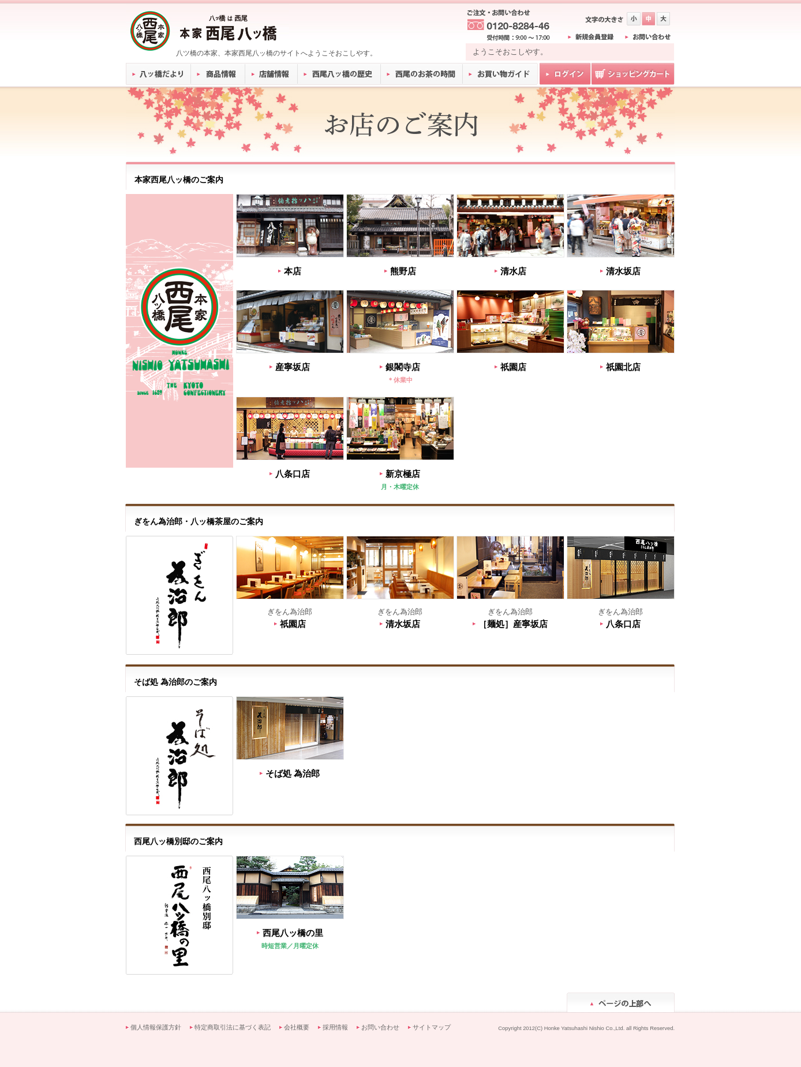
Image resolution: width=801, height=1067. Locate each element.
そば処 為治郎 (292, 773)
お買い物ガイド (500, 74)
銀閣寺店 (402, 367)
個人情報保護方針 (155, 1027)
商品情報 (218, 74)
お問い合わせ (380, 1027)
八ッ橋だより (158, 74)
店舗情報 (272, 74)
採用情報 (335, 1027)
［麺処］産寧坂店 (513, 624)
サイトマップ (432, 1027)
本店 (292, 271)
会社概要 (296, 1027)
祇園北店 (623, 367)
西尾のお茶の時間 (422, 74)
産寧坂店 (292, 367)
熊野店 (403, 271)
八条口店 (292, 474)
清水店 (513, 271)
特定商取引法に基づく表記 (232, 1027)
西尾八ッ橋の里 (293, 933)
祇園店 (513, 367)
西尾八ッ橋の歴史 (339, 74)
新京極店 (402, 474)
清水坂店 (623, 271)
